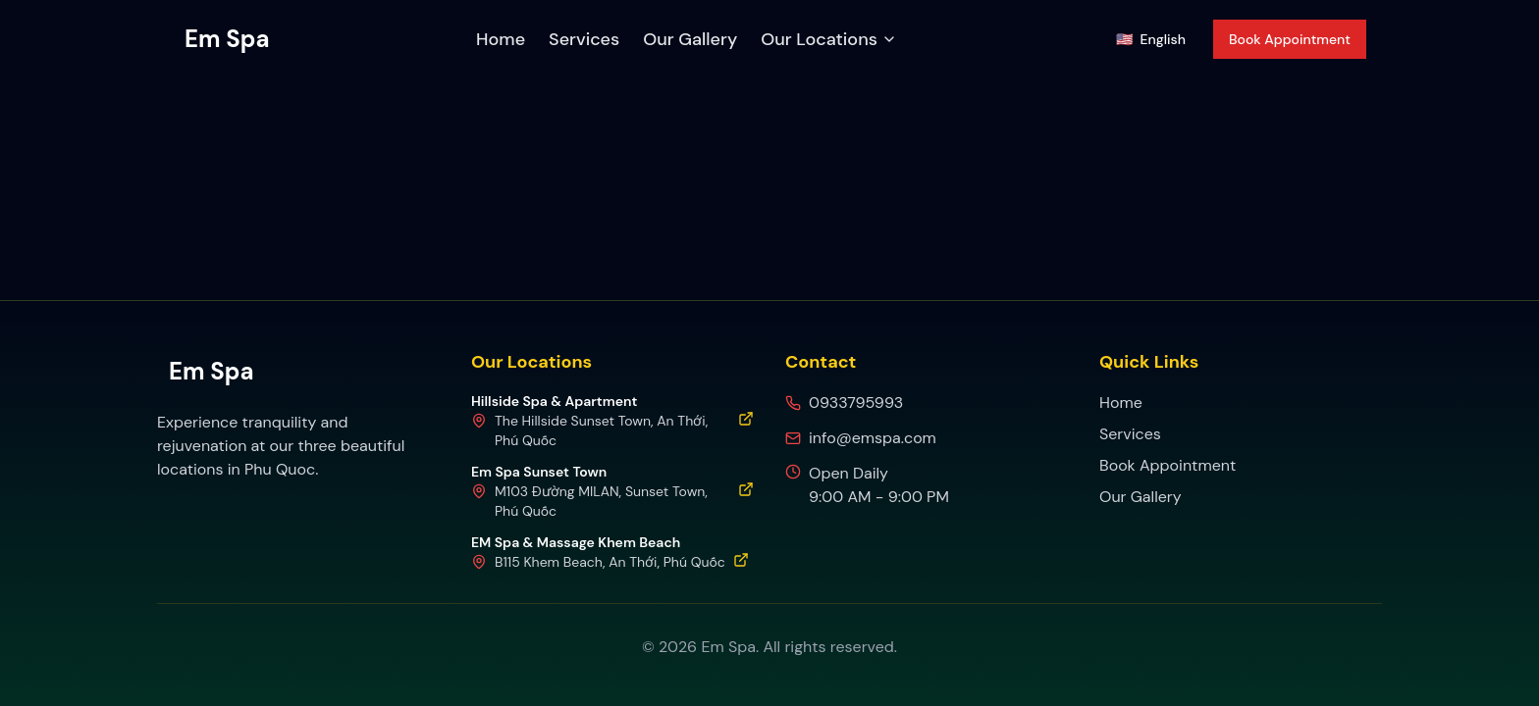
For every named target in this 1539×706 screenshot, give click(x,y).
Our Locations (829, 39)
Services (584, 39)
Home (500, 39)
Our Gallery (690, 39)
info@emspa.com (872, 438)
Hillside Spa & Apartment (554, 401)
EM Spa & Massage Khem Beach (575, 542)
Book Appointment (1290, 39)
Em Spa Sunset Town (539, 471)
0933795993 (856, 402)
